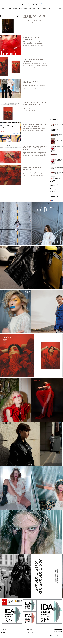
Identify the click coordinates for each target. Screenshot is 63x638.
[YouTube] (59, 629)
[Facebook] (57, 629)
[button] (62, 8)
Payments (29, 630)
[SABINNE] (50, 200)
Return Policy (29, 629)
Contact (60, 628)
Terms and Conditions (31, 628)
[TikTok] (61, 629)
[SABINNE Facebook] (52, 200)
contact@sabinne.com (58, 631)
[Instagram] (55, 629)
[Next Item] (60, 611)
